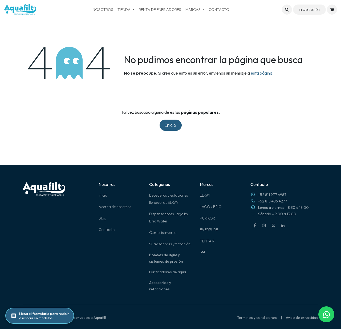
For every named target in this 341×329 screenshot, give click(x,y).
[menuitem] (103, 10)
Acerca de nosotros (115, 206)
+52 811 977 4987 (272, 194)
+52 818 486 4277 (272, 201)
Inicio (170, 125)
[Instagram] (264, 225)
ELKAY (205, 195)
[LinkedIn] (282, 225)
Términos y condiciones (257, 317)
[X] (273, 225)
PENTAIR (207, 241)
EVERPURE (209, 229)
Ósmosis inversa (163, 232)
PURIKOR (207, 218)
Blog (102, 218)
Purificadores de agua (167, 272)
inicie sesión (309, 9)
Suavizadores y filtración (169, 244)
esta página (261, 73)
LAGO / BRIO (211, 206)
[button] (287, 10)
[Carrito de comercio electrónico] (332, 10)
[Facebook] (254, 225)
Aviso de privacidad (302, 317)
